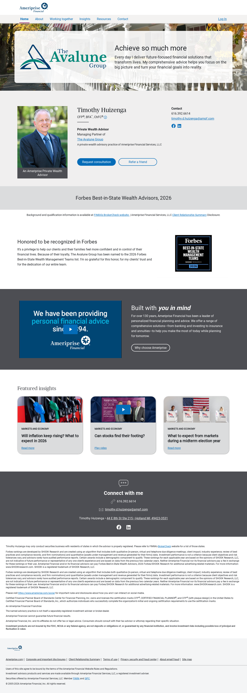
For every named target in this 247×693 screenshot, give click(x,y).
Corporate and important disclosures (46, 659)
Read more (27, 448)
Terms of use (110, 659)
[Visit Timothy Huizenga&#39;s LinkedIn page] (128, 527)
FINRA (76, 678)
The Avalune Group (90, 139)
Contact (123, 19)
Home (24, 19)
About (39, 19)
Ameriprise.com (14, 659)
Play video (101, 448)
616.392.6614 (180, 113)
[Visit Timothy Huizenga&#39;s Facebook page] (120, 527)
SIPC (87, 678)
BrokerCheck (164, 546)
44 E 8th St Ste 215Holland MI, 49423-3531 (137, 518)
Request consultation (96, 162)
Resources (104, 19)
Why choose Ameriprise (151, 348)
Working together (61, 19)
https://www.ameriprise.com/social (36, 593)
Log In (222, 19)
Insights (85, 19)
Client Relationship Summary (189, 214)
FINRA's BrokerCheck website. (111, 214)
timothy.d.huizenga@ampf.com (192, 118)
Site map (187, 659)
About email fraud (169, 659)
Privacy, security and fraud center (139, 659)
